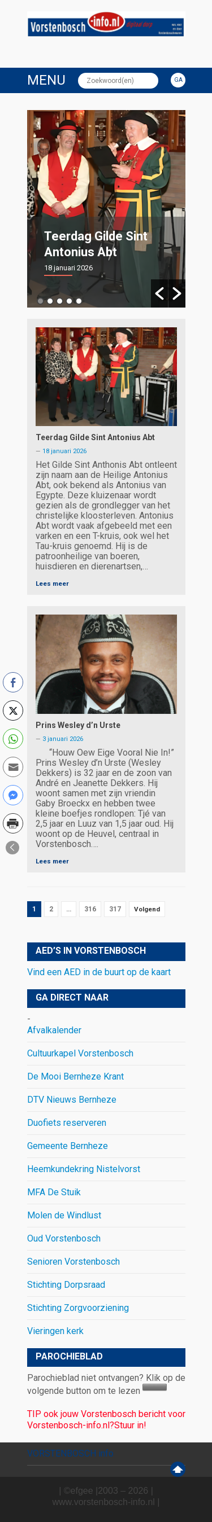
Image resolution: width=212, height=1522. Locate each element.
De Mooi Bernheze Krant (75, 1076)
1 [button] (40, 301)
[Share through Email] (13, 767)
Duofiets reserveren (66, 1122)
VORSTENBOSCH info (70, 1453)
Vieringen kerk (55, 1331)
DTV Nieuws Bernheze (71, 1099)
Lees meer (52, 583)
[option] (106, 209)
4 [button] (69, 301)
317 (115, 909)
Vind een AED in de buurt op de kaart (99, 972)
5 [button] (79, 301)
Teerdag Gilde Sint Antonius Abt (95, 437)
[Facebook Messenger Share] (13, 795)
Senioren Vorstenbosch (73, 1261)
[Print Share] (13, 823)
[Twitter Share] (13, 710)
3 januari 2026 (62, 739)
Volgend (147, 909)
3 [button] (59, 301)
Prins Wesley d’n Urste (78, 725)
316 (90, 909)
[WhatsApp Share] (13, 739)
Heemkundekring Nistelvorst (83, 1169)
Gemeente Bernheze (67, 1146)
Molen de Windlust (64, 1215)
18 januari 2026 (64, 451)
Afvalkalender (54, 1030)
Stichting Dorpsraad (66, 1284)
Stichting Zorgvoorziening (78, 1307)
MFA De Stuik (54, 1192)
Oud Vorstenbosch (64, 1238)
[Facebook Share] (13, 682)
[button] (159, 293)
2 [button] (50, 301)
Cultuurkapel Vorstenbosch (80, 1053)
